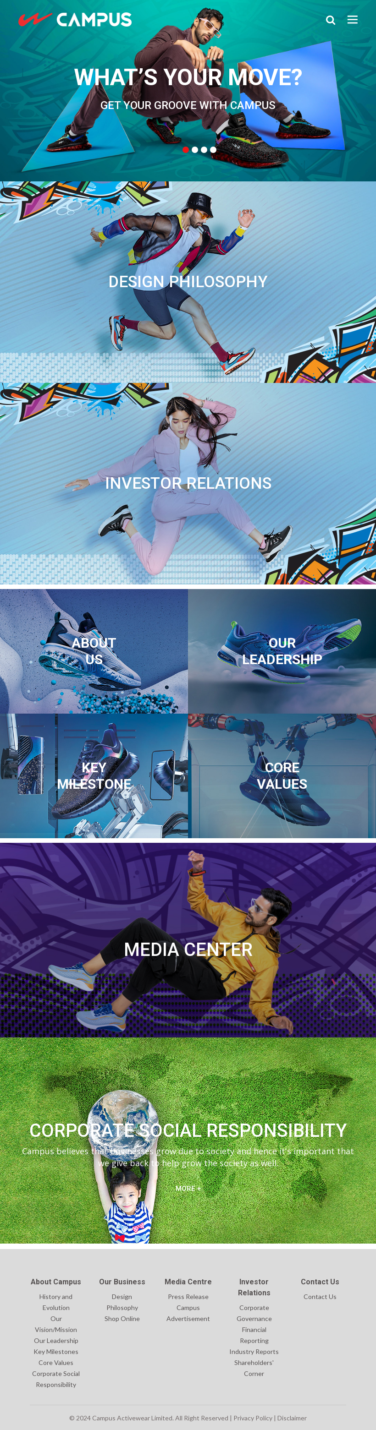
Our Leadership (56, 1340)
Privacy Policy (252, 1418)
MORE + (188, 1188)
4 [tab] (213, 150)
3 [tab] (204, 150)
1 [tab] (185, 150)
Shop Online (122, 1318)
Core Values (56, 1362)
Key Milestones (55, 1351)
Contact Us (320, 1296)
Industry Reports (254, 1351)
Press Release (188, 1296)
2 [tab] (195, 150)
